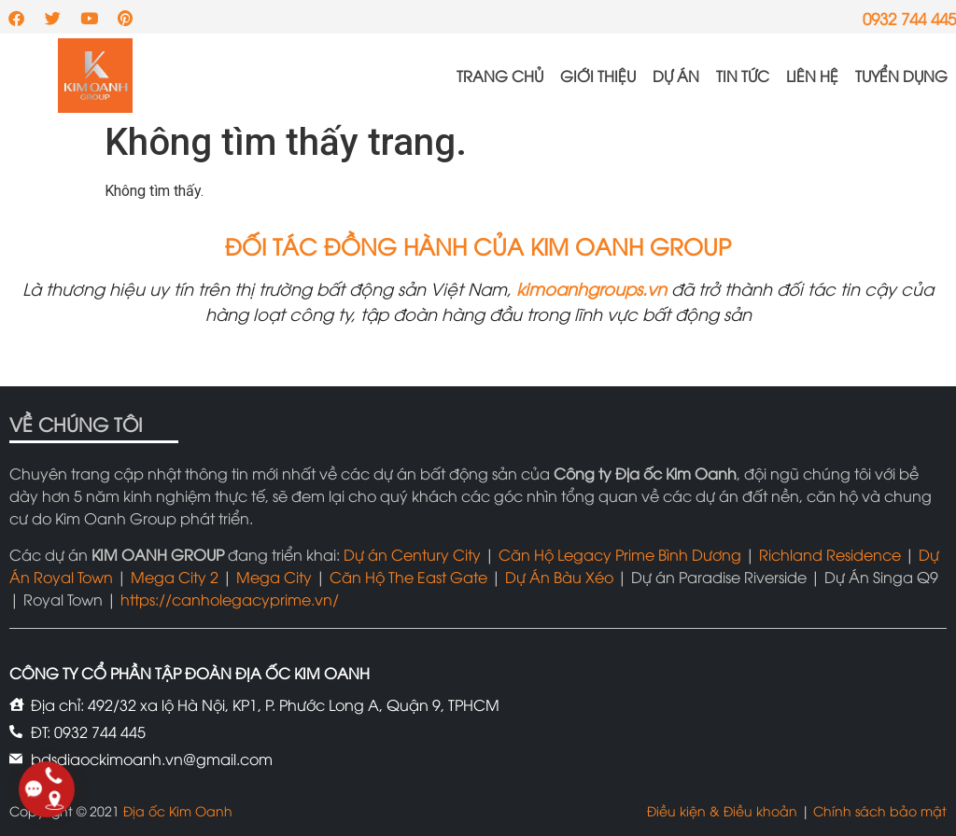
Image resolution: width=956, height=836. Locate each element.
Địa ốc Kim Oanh (177, 810)
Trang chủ (500, 75)
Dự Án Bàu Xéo (559, 576)
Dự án (676, 75)
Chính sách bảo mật (880, 810)
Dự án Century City (412, 554)
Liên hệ (812, 75)
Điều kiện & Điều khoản (722, 810)
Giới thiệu (598, 75)
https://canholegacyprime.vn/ (229, 599)
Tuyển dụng (901, 75)
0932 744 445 (909, 18)
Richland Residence (830, 554)
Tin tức (742, 75)
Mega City (274, 576)
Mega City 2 (174, 576)
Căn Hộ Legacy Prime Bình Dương (620, 554)
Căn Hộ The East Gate (408, 576)
